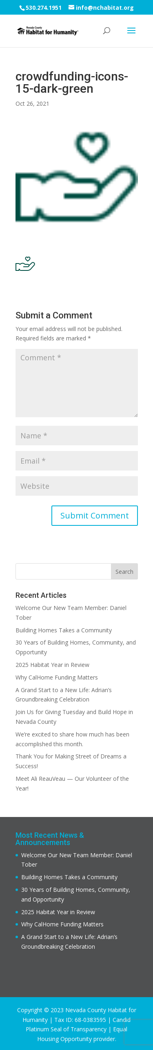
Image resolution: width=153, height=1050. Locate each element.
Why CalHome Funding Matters (57, 677)
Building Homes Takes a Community (64, 630)
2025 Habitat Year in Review (52, 665)
